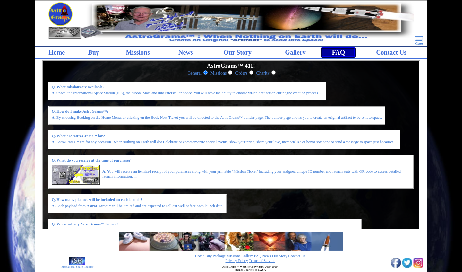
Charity (263, 73)
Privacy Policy (237, 261)
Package (219, 256)
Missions (218, 73)
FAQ (338, 52)
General (195, 73)
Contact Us (391, 52)
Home (56, 52)
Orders (241, 73)
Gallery (295, 52)
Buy (93, 52)
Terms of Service (262, 261)
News (185, 52)
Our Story (238, 52)
